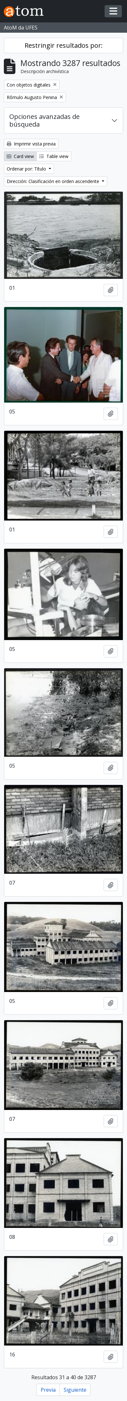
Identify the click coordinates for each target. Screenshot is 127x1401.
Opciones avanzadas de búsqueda (44, 120)
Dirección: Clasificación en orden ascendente (53, 181)
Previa (48, 1389)
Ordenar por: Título (27, 169)
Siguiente (75, 1389)
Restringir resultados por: (64, 45)
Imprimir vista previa (31, 144)
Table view (53, 156)
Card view (20, 156)
